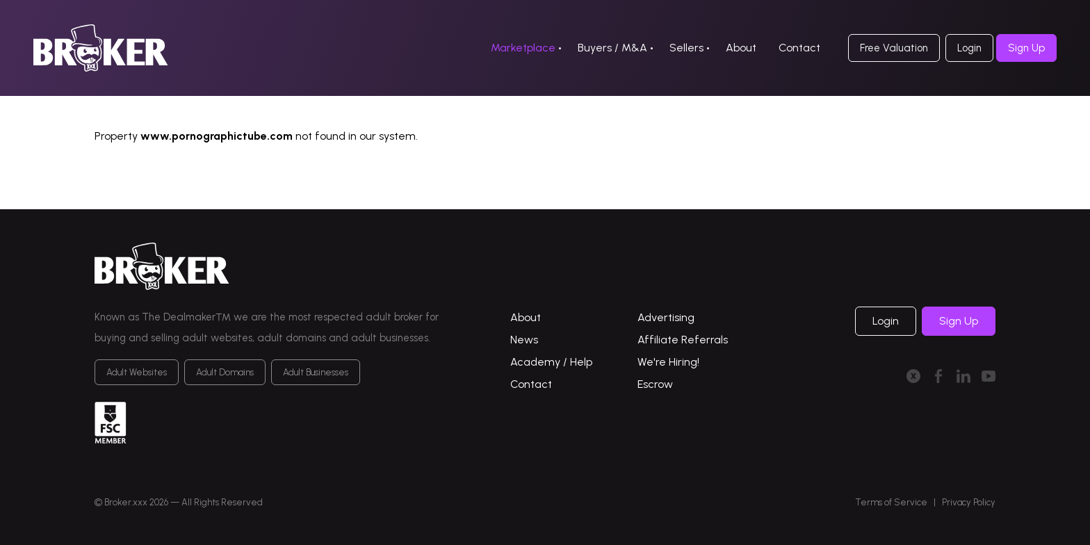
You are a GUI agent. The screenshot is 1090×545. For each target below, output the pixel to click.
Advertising (665, 317)
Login (969, 48)
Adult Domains (225, 372)
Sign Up (1026, 48)
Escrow (655, 384)
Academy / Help (551, 361)
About (741, 47)
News (524, 339)
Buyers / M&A (612, 47)
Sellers (686, 47)
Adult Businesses (315, 372)
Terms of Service (891, 502)
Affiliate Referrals (682, 339)
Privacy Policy (968, 502)
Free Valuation (894, 48)
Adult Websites (136, 372)
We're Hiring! (668, 361)
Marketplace (523, 47)
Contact (799, 47)
